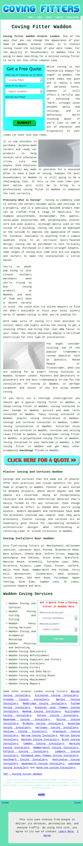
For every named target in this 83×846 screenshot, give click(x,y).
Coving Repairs (29, 683)
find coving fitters (25, 545)
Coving (49, 200)
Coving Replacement (32, 679)
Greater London (32, 691)
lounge (16, 410)
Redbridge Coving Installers (44, 703)
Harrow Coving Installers (39, 735)
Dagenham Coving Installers (26, 719)
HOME (30, 17)
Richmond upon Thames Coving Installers (49, 755)
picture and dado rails (61, 410)
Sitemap (5, 803)
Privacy (77, 803)
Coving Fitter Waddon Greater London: (32, 36)
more (38, 585)
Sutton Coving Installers (57, 715)
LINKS (39, 17)
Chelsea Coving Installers (25, 731)
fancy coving (48, 414)
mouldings (26, 450)
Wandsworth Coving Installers (43, 763)
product (67, 208)
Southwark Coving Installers (25, 759)
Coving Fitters (29, 667)
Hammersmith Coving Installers (55, 747)
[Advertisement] (56, 284)
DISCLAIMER (73, 17)
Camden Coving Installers (43, 743)
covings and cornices (19, 422)
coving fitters (56, 691)
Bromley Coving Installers (43, 723)
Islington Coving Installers (56, 695)
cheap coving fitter (17, 406)
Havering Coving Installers (55, 767)
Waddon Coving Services (28, 594)
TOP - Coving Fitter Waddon (22, 774)
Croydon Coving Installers (26, 699)
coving (61, 325)
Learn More (66, 831)
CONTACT (59, 17)
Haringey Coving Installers (56, 727)
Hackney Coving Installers (40, 739)
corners (29, 204)
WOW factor (67, 329)
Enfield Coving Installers (25, 751)
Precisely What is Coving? (22, 200)
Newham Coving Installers (41, 711)
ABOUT (49, 17)
